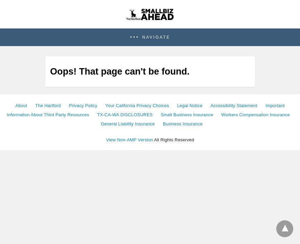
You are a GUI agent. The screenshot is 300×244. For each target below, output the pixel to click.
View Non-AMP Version (129, 139)
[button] (150, 37)
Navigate (156, 37)
